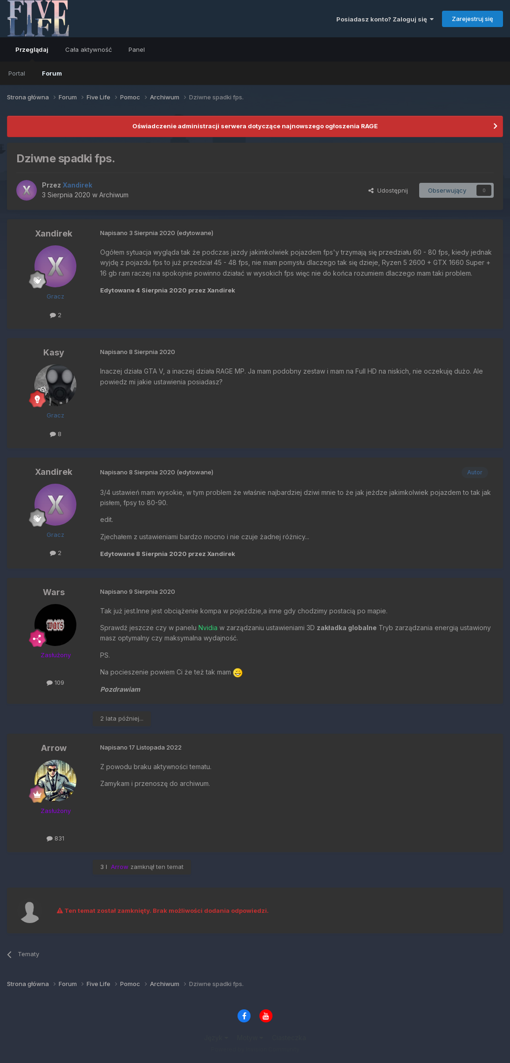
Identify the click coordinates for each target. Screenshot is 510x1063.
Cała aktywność (88, 49)
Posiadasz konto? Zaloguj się (385, 19)
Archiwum (114, 195)
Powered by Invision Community (255, 1049)
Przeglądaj (31, 54)
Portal (16, 73)
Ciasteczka (289, 1038)
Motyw (250, 1038)
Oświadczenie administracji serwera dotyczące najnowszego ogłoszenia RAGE (255, 126)
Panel (137, 49)
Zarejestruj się (472, 18)
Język (216, 1038)
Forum (52, 73)
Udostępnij (388, 190)
